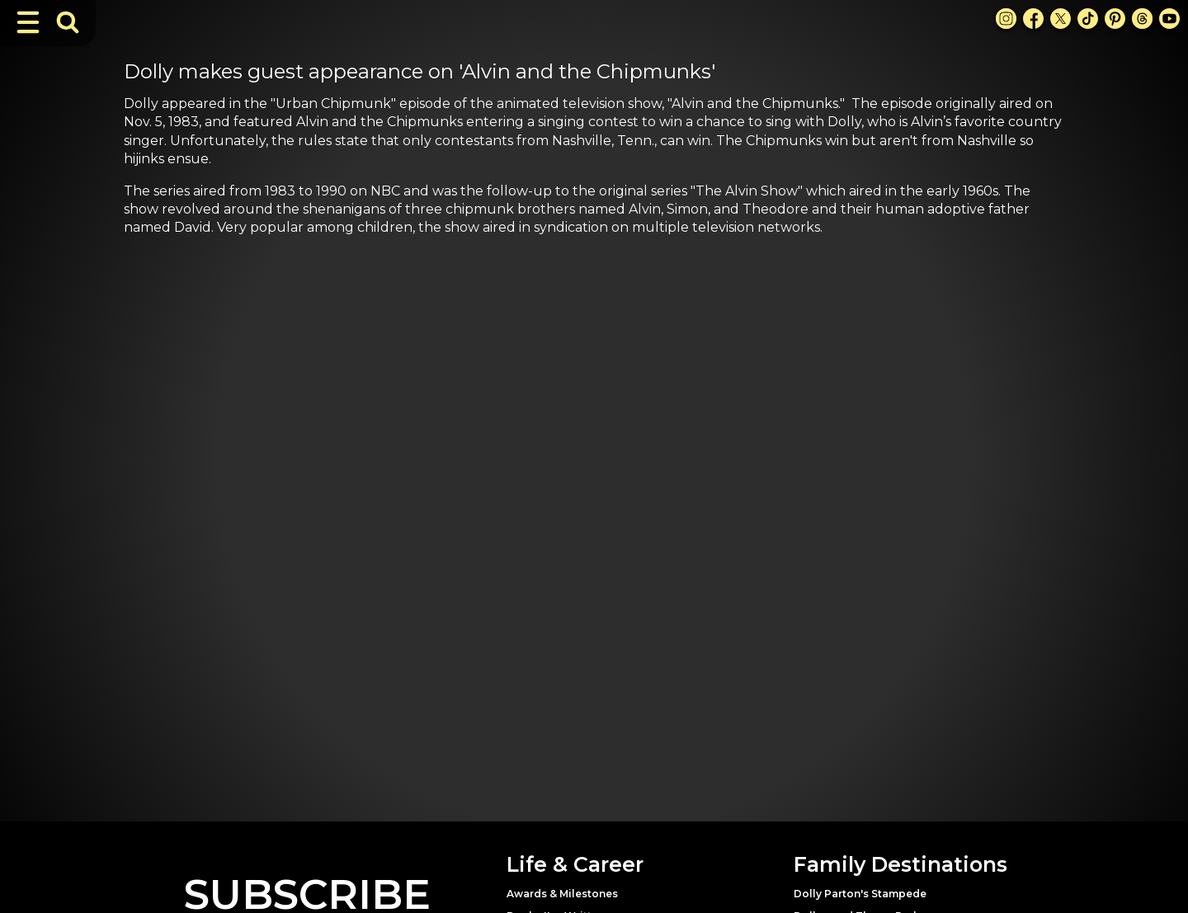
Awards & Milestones (562, 893)
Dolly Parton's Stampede (860, 893)
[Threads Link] (1142, 18)
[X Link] (1060, 18)
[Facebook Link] (1033, 18)
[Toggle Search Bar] (67, 22)
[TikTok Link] (1087, 18)
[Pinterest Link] (1115, 18)
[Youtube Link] (1169, 18)
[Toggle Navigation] (28, 22)
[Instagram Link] (1006, 18)
